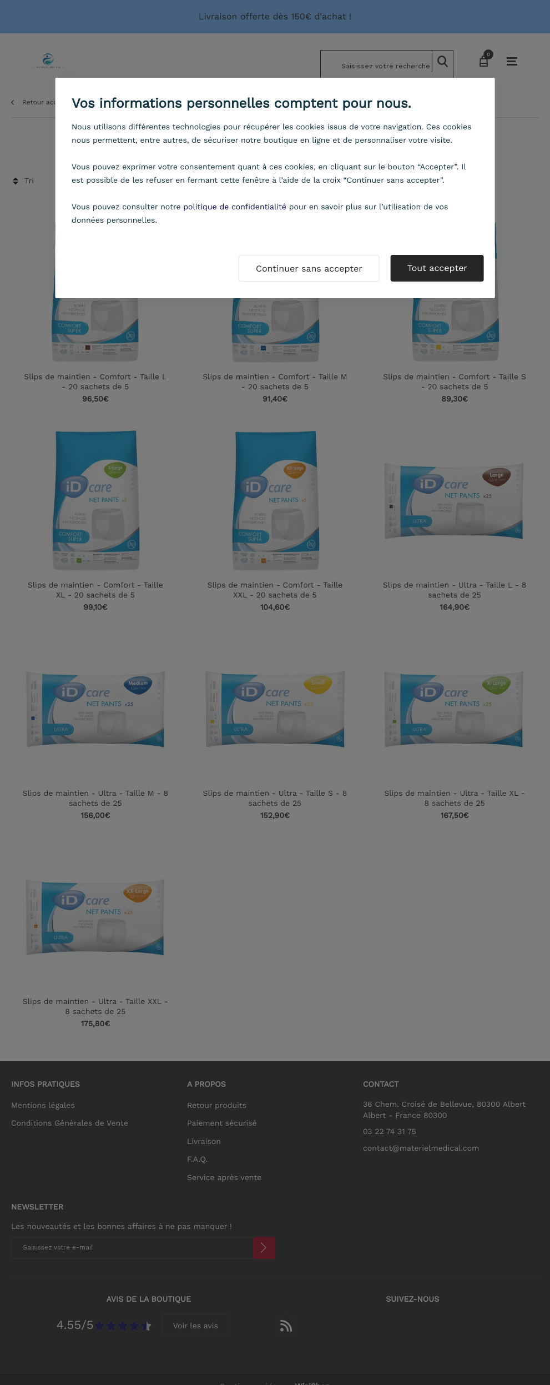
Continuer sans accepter (309, 268)
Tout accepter (437, 268)
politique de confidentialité (234, 207)
